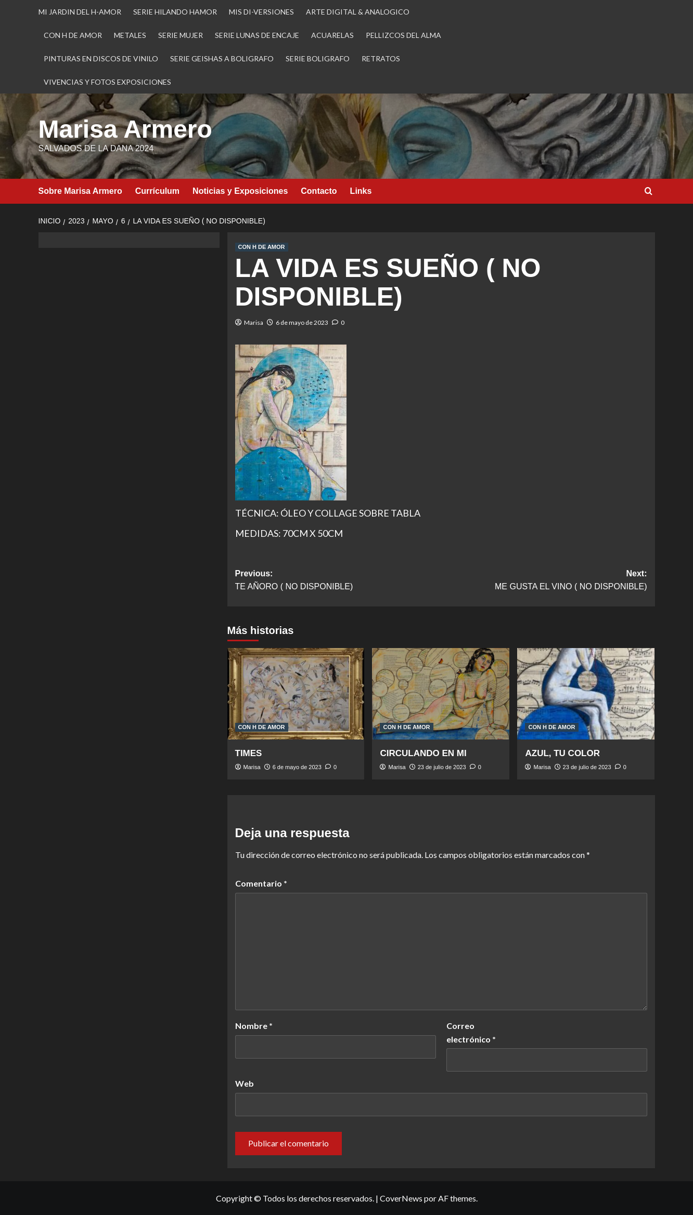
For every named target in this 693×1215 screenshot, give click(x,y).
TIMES (248, 753)
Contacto (319, 191)
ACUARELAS (332, 35)
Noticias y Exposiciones (240, 191)
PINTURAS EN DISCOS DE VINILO (101, 58)
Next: (544, 581)
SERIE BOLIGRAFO (318, 58)
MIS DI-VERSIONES (261, 11)
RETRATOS (381, 58)
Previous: (338, 581)
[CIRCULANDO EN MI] (440, 693)
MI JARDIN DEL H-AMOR (79, 11)
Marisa (253, 322)
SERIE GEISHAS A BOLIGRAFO (222, 58)
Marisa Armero (125, 129)
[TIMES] (296, 693)
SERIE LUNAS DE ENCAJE (257, 35)
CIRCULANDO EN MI (423, 753)
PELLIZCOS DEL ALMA (403, 35)
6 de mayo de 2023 (302, 322)
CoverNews (401, 1198)
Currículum (157, 191)
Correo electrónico (471, 1032)
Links (361, 191)
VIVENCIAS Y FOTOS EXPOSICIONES (107, 81)
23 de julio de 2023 (442, 767)
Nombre (254, 1026)
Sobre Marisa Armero (80, 191)
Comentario (261, 883)
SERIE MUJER (180, 35)
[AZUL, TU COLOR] (585, 693)
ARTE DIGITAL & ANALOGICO (357, 11)
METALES (130, 35)
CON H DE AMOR (73, 35)
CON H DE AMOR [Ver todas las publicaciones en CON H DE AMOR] (261, 247)
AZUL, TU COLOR (562, 753)
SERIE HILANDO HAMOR (175, 11)
